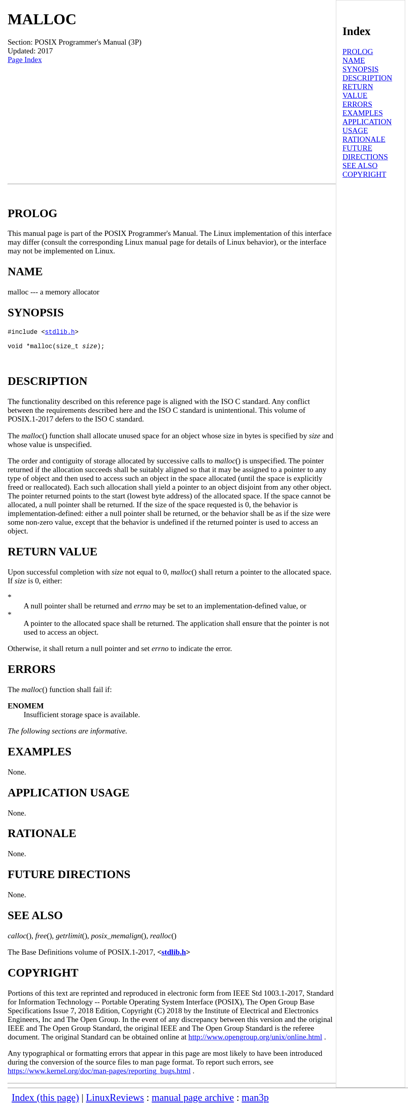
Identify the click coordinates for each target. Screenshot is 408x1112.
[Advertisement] (172, 124)
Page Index (25, 59)
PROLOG (358, 51)
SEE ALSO (360, 165)
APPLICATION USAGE (367, 126)
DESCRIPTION (367, 78)
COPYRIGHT (364, 174)
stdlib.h (60, 333)
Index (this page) (45, 1102)
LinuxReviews (115, 1102)
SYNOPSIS (361, 69)
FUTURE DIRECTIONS (365, 152)
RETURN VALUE (358, 91)
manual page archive (193, 1102)
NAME (354, 60)
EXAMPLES (363, 113)
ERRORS (358, 104)
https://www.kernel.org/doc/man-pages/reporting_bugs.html (99, 1075)
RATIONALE (364, 139)
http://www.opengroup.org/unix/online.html (255, 1041)
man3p (255, 1102)
